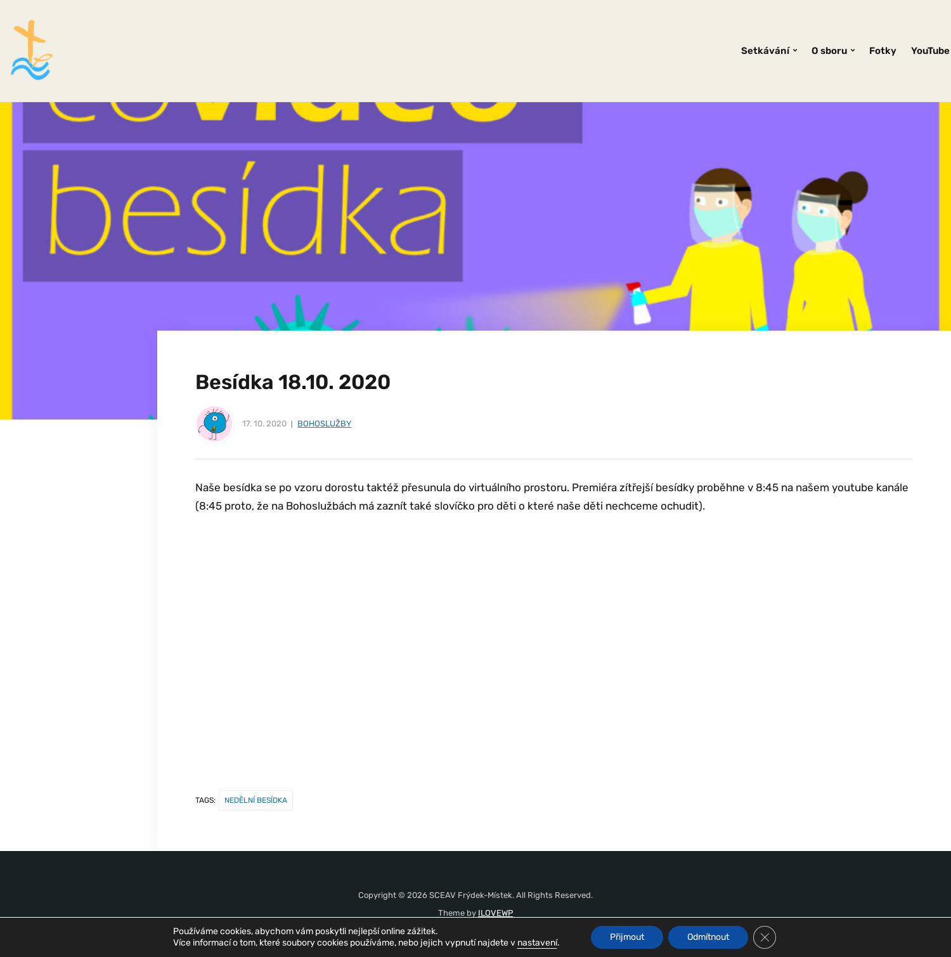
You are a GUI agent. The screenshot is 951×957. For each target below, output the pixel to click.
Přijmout (627, 937)
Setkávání (765, 50)
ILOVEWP (495, 913)
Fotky (882, 50)
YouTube (930, 50)
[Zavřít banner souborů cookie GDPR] (764, 937)
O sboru (829, 50)
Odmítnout (708, 937)
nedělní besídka (255, 800)
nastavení (537, 942)
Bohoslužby (324, 423)
